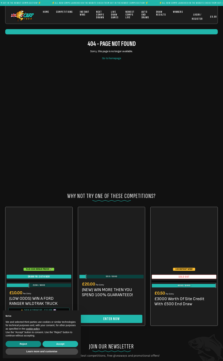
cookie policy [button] (33, 328)
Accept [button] (60, 344)
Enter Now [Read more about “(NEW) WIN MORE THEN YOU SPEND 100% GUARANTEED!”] (111, 319)
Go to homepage (111, 58)
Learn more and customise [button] (41, 351)
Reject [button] (23, 344)
